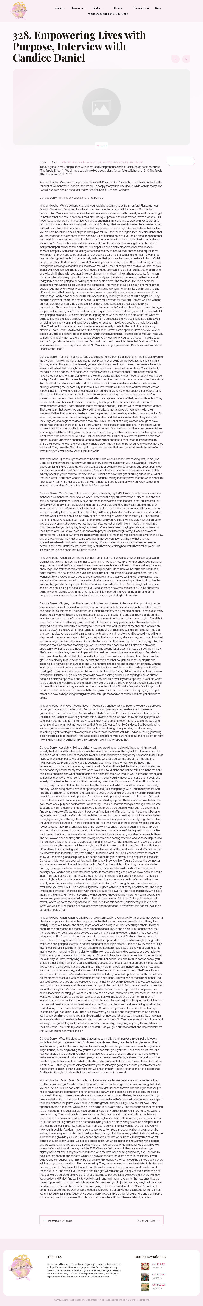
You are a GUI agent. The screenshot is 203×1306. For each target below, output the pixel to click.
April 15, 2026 (158, 1274)
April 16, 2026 (158, 1264)
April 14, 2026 (158, 1284)
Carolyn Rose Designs (138, 1299)
